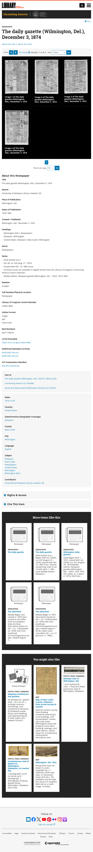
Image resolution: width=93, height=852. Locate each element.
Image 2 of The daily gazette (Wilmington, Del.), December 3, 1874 (46, 99)
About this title (8, 44)
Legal (16, 833)
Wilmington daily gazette (71, 553)
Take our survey (46, 824)
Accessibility (7, 833)
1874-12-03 (10, 400)
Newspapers (10, 464)
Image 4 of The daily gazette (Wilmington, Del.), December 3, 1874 (16, 150)
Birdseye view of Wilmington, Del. (71, 679)
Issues (6, 52)
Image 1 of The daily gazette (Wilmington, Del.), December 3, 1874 (16, 99)
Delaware (9, 420)
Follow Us (46, 814)
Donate (43, 836)
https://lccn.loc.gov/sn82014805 (16, 342)
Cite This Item (16, 504)
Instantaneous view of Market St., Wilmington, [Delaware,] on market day (18, 766)
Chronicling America (19, 383)
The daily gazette (16, 552)
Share (88, 21)
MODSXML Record (10, 352)
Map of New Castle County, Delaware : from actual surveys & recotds (46, 703)
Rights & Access (16, 495)
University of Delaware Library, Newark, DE (24, 483)
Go (69, 52)
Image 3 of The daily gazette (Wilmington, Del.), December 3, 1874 (75, 99)
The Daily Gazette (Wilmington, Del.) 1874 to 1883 (30, 378)
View (49, 52)
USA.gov (62, 833)
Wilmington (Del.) (13, 473)
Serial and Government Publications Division (30, 388)
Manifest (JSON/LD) (10, 365)
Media (88, 833)
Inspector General (28, 833)
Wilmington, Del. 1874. (46, 762)
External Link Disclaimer (47, 833)
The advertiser (14, 611)
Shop (51, 836)
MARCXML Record (10, 356)
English (8, 449)
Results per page (40, 168)
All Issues (24, 52)
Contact (80, 833)
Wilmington (10, 439)
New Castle (10, 429)
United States (11, 410)
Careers (71, 833)
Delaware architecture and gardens (18, 695)
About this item (25, 44)
